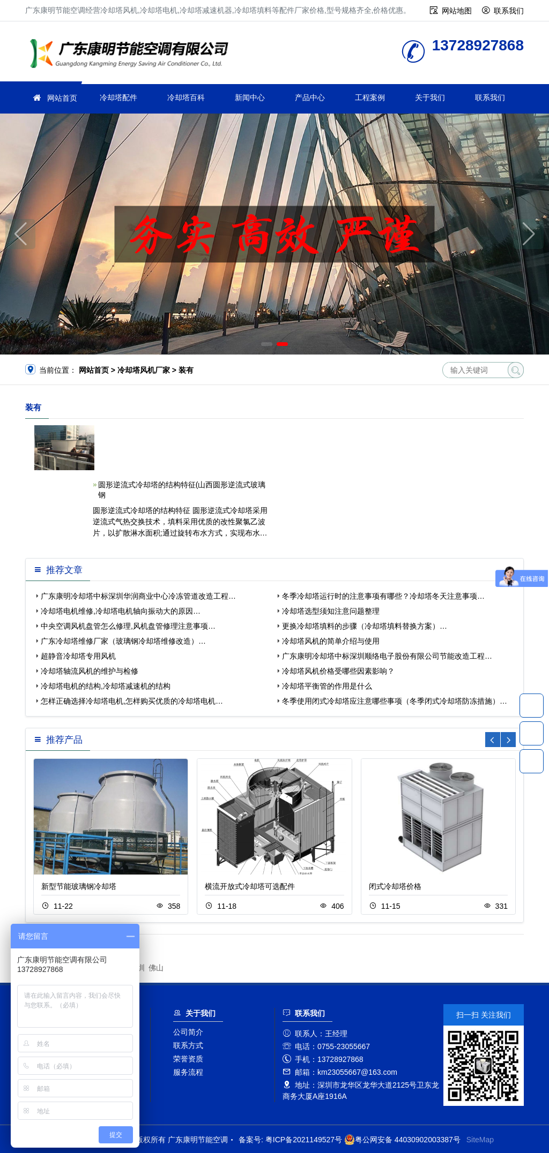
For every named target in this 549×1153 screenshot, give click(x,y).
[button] (266, 344)
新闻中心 (250, 97)
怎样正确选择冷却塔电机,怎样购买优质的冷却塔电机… (132, 701)
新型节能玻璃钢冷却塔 (78, 886)
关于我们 (430, 97)
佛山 (156, 967)
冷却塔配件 (118, 97)
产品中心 (310, 97)
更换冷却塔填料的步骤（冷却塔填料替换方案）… (364, 626)
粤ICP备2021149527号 (303, 1139)
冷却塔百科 (186, 97)
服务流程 (188, 1072)
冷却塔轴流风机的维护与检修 (89, 671)
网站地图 (457, 10)
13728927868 (532, 705)
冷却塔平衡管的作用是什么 (327, 686)
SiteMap (480, 1139)
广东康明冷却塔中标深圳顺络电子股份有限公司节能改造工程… (387, 656)
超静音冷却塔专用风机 (78, 656)
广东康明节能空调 (132, 54)
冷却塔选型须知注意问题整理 (331, 611)
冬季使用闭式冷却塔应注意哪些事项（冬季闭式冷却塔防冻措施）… (394, 701)
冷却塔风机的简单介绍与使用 (331, 641)
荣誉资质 (188, 1058)
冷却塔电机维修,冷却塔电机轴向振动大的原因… (121, 611)
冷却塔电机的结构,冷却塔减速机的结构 (105, 686)
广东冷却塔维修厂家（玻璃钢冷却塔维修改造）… (123, 641)
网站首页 (62, 98)
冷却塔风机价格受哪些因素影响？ (338, 671)
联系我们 (509, 10)
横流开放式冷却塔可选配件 (250, 886)
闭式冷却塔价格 (395, 886)
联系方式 (188, 1045)
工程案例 (370, 97)
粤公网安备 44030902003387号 (402, 1139)
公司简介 (188, 1032)
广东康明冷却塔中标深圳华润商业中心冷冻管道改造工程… (138, 596)
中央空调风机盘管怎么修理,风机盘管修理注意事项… (128, 626)
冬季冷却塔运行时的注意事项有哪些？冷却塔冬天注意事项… (383, 596)
